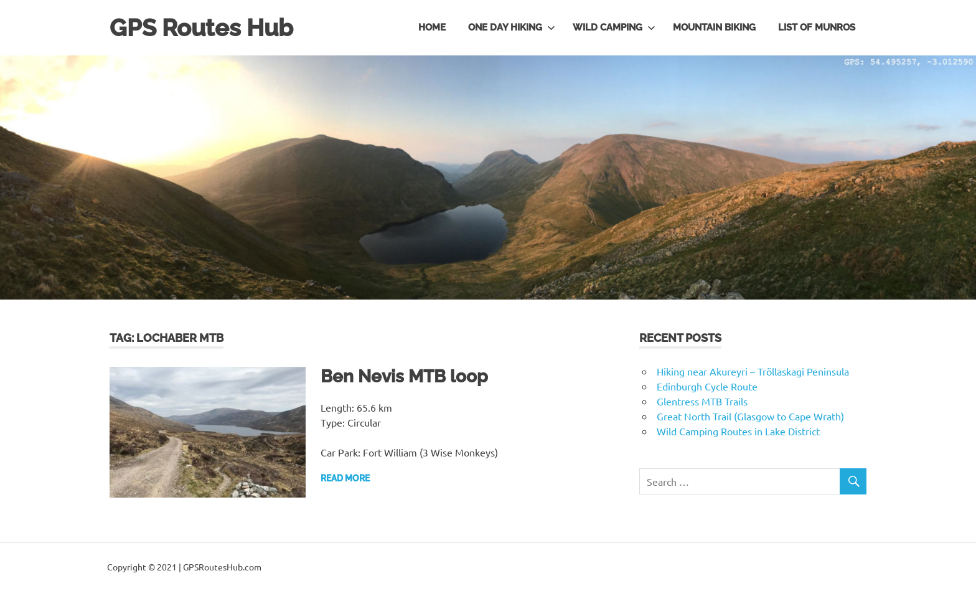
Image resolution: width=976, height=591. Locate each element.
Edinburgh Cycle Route (707, 386)
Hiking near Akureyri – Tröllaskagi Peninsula (753, 371)
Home (432, 27)
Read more (345, 478)
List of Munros (816, 27)
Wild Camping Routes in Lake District (738, 431)
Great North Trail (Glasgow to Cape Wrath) (750, 416)
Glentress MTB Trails (702, 401)
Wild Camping (614, 27)
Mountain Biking (714, 27)
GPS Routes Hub (201, 28)
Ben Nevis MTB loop (404, 376)
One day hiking (511, 27)
